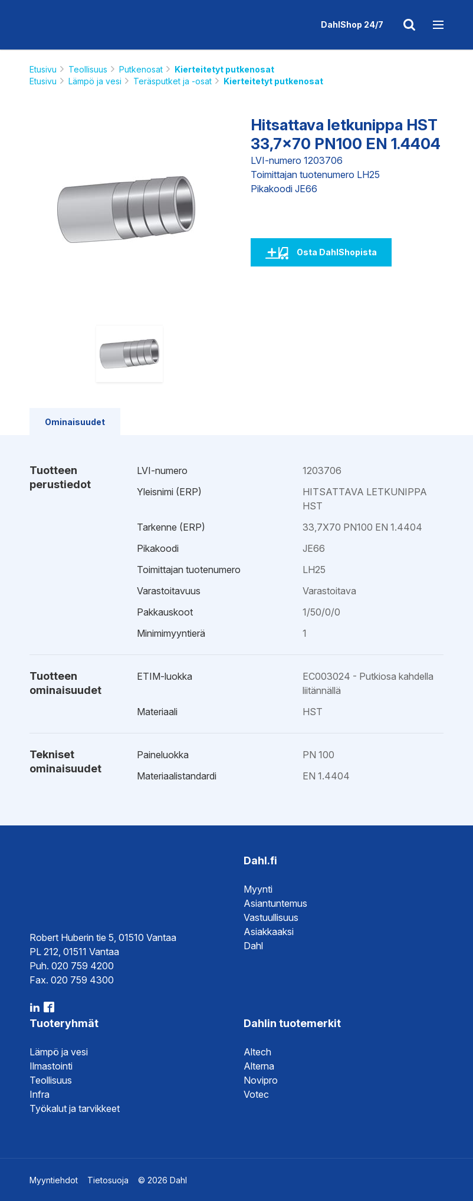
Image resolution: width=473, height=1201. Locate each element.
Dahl (253, 946)
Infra (39, 1094)
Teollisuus (87, 69)
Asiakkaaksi (269, 931)
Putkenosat (141, 69)
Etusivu (43, 69)
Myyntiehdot (53, 1180)
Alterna (259, 1066)
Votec (256, 1094)
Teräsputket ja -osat (172, 81)
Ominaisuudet (75, 422)
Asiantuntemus (275, 903)
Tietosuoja (108, 1180)
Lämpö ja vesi (94, 81)
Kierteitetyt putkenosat (224, 69)
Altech (257, 1052)
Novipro (261, 1080)
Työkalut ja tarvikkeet (74, 1108)
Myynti (258, 889)
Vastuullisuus (271, 917)
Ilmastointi (51, 1066)
